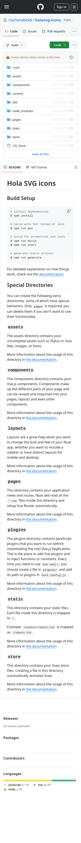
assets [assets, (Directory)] (17, 76)
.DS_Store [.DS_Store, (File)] (19, 146)
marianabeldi (20, 19)
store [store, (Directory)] (16, 137)
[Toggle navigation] (6, 7)
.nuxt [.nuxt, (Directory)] (16, 67)
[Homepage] (40, 6)
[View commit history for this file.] (71, 57)
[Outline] (75, 167)
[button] (69, 211)
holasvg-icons (48, 19)
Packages (11, 737)
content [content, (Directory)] (18, 94)
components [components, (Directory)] (21, 85)
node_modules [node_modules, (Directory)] (23, 111)
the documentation (41, 359)
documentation (51, 274)
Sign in (61, 7)
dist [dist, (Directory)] (15, 102)
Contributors (14, 758)
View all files (40, 154)
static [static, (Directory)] (16, 128)
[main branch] (14, 45)
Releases (10, 718)
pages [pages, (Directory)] (17, 120)
